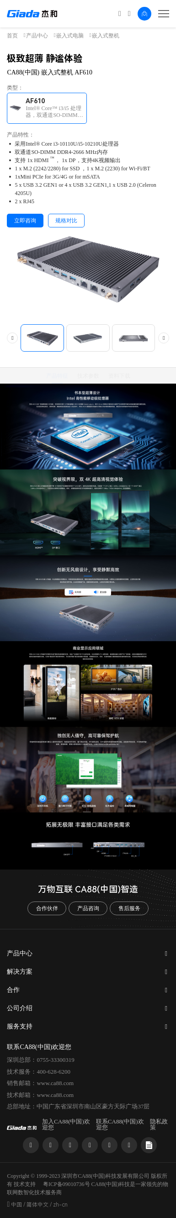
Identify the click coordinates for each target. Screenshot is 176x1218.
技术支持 (25, 1184)
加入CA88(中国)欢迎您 (66, 1124)
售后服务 (129, 908)
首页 (12, 35)
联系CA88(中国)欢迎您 (120, 1124)
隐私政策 (159, 1124)
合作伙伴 (47, 908)
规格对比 (66, 220)
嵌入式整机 (105, 35)
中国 (16, 1205)
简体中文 (37, 1205)
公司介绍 (19, 1008)
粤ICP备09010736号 (66, 1184)
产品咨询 (88, 908)
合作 (13, 989)
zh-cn (60, 1205)
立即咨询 (25, 220)
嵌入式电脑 (70, 35)
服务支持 (19, 1026)
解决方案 (19, 971)
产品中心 (37, 35)
